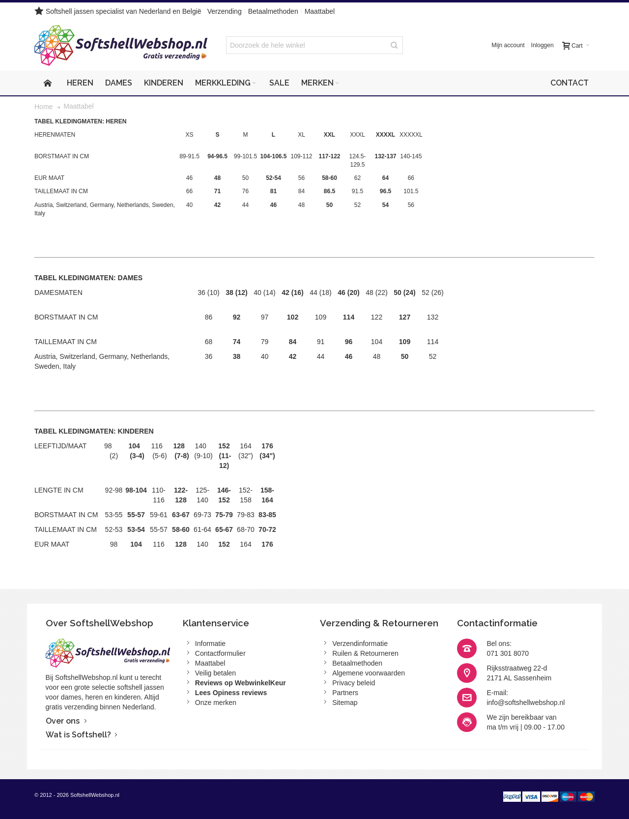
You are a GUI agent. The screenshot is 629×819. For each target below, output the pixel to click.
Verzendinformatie (360, 643)
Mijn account (507, 45)
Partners (345, 693)
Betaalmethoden (273, 11)
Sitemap (344, 702)
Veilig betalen (215, 673)
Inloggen (542, 45)
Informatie (210, 643)
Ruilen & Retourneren (365, 653)
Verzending (224, 11)
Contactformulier (220, 653)
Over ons (63, 721)
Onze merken (215, 702)
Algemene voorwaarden (368, 673)
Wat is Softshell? (78, 734)
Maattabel (320, 11)
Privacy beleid (353, 683)
